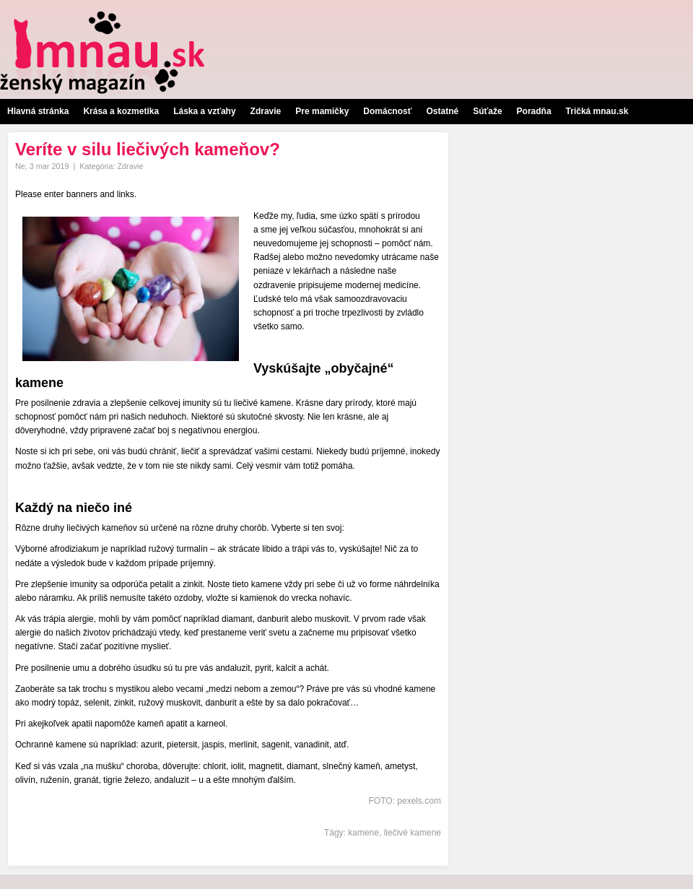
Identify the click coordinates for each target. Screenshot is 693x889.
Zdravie (266, 111)
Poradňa (534, 111)
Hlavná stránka (38, 111)
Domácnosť (387, 111)
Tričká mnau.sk (597, 111)
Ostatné (442, 111)
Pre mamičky (322, 111)
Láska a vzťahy (204, 111)
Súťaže (487, 111)
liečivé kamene (412, 833)
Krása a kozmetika (121, 111)
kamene (363, 833)
